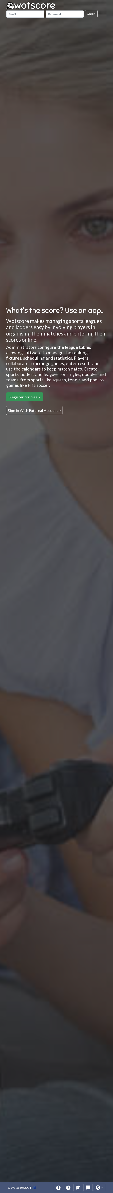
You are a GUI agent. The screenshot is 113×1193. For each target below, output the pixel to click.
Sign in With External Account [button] (33, 410)
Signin (91, 13)
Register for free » (24, 397)
